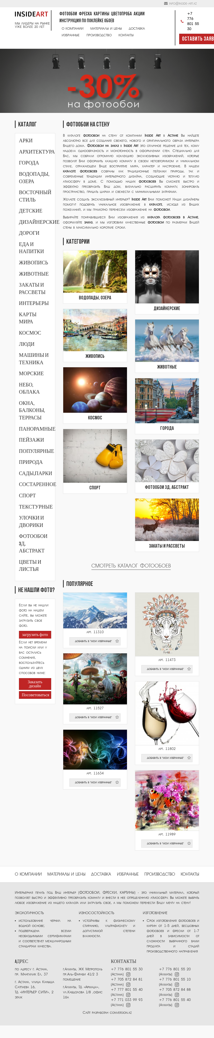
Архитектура (37, 152)
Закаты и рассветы (167, 546)
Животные (34, 274)
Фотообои (68, 14)
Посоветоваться (35, 695)
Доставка (137, 28)
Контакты (126, 35)
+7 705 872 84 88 (175, 990)
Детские (30, 211)
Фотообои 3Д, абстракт (167, 487)
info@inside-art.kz (183, 3)
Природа (31, 462)
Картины (101, 14)
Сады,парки (35, 473)
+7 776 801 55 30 (189, 21)
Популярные (36, 451)
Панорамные (37, 429)
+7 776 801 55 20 (175, 969)
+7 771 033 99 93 (127, 1000)
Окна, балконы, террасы (32, 410)
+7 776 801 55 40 (175, 1000)
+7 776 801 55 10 (175, 979)
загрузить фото (35, 635)
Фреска (85, 14)
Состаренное (37, 484)
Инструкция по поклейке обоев (86, 21)
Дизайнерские (39, 222)
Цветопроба (121, 14)
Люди (27, 344)
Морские (31, 374)
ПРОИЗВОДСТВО (159, 874)
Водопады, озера (95, 298)
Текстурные (36, 507)
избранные (128, 874)
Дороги (29, 233)
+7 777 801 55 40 (127, 990)
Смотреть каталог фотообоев (131, 566)
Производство (99, 35)
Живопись (33, 263)
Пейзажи (31, 440)
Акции (139, 14)
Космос (30, 333)
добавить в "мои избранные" (97, 641)
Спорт (27, 496)
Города (29, 163)
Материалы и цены (106, 28)
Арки (26, 141)
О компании (72, 28)
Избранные (71, 35)
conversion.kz (121, 1013)
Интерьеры (34, 303)
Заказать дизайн (35, 684)
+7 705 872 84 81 (127, 979)
